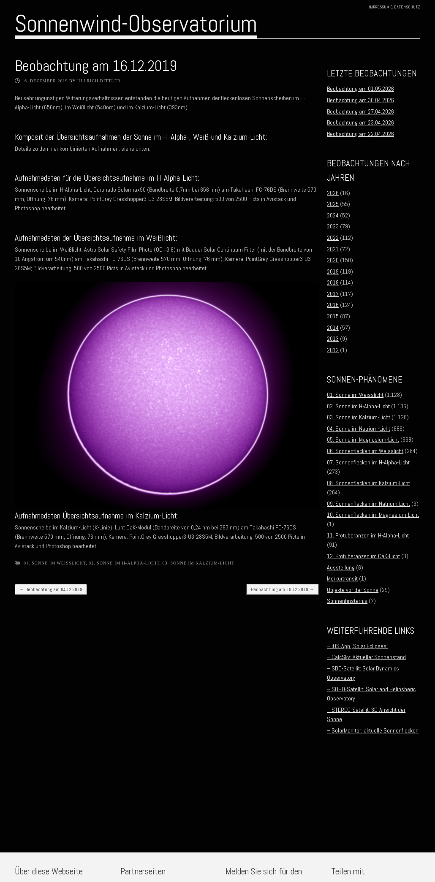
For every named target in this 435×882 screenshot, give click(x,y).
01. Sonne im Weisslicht (55, 563)
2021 (333, 249)
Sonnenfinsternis (347, 601)
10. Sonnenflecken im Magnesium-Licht (373, 514)
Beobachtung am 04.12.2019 (50, 589)
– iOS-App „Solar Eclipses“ (357, 646)
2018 (333, 282)
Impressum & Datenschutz (394, 7)
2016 (333, 305)
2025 (333, 204)
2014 (333, 327)
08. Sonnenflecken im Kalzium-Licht (368, 483)
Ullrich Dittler (99, 81)
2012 (333, 350)
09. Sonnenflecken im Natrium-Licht (368, 503)
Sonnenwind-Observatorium (136, 23)
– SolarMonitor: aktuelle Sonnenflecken (373, 730)
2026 (333, 193)
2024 (333, 215)
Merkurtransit (342, 578)
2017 (333, 294)
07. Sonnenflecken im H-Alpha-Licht (368, 462)
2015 (333, 316)
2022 (333, 238)
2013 (333, 338)
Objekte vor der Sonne (352, 590)
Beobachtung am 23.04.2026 (360, 122)
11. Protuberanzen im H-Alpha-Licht (368, 535)
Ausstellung (341, 567)
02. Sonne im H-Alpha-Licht (124, 563)
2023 (333, 226)
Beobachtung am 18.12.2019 (282, 589)
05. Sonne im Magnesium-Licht (363, 439)
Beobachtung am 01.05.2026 (360, 88)
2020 (333, 260)
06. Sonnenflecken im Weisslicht (365, 451)
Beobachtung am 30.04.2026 (360, 100)
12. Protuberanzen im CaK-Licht (363, 556)
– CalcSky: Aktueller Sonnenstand (366, 657)
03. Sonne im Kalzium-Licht (198, 563)
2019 (333, 271)
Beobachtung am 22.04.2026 (360, 134)
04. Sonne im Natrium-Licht (358, 428)
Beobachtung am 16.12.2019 (96, 66)
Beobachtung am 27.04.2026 (360, 111)
